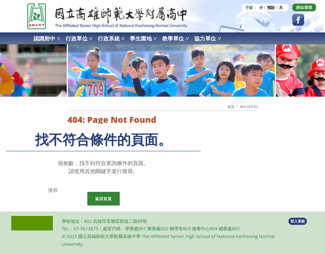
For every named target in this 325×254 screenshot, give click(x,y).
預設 (271, 8)
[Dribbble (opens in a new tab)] (304, 7)
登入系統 (298, 221)
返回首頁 (103, 198)
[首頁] (230, 106)
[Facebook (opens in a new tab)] (298, 20)
